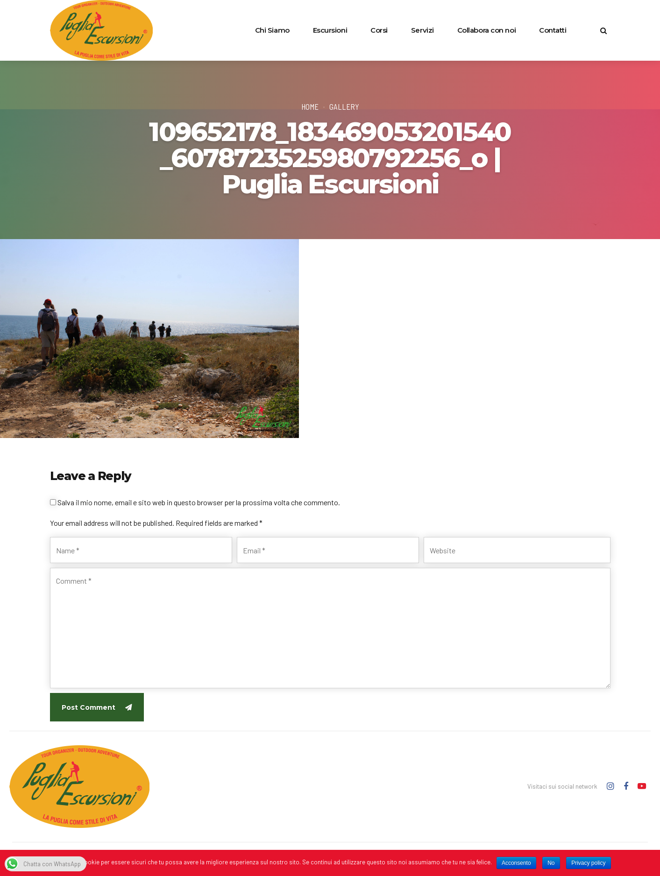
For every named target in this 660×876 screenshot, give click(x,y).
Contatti (552, 30)
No (550, 863)
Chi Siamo (272, 30)
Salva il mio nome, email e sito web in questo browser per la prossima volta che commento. (198, 502)
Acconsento (516, 863)
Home (310, 106)
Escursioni (330, 30)
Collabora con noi (486, 30)
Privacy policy (588, 863)
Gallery (344, 106)
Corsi (379, 30)
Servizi (422, 30)
